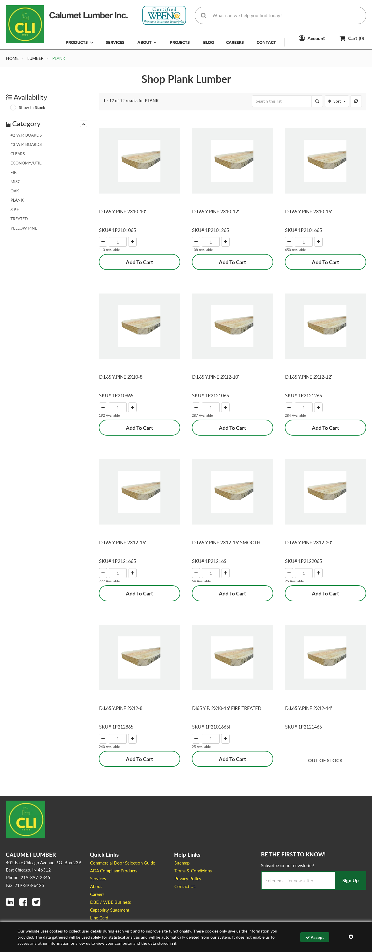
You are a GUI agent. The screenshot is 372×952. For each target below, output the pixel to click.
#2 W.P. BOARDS (26, 135)
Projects (180, 42)
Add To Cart (139, 262)
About (147, 42)
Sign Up (350, 880)
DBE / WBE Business (110, 902)
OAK (14, 191)
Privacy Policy (187, 878)
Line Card (99, 918)
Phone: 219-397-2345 (28, 877)
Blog (208, 42)
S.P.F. (14, 209)
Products (77, 42)
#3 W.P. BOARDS (26, 144)
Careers (235, 42)
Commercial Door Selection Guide (122, 863)
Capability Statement (109, 910)
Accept (315, 937)
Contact (266, 42)
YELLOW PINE (23, 228)
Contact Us (184, 886)
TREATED (19, 218)
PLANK (16, 200)
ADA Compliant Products (113, 871)
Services (115, 42)
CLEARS (17, 153)
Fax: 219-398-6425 (25, 885)
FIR (13, 172)
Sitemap (181, 863)
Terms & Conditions (193, 871)
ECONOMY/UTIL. (26, 163)
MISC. (15, 181)
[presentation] (83, 124)
